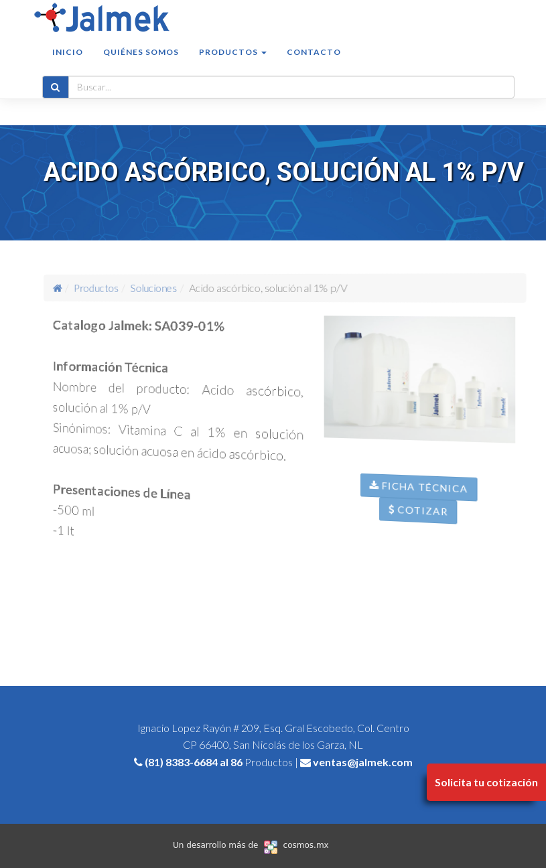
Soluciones (160, 287)
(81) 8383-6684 (181, 761)
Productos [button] (233, 65)
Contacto (314, 65)
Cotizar (425, 524)
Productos (109, 287)
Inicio (67, 65)
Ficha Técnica (425, 500)
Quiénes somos (141, 65)
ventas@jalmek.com (363, 761)
